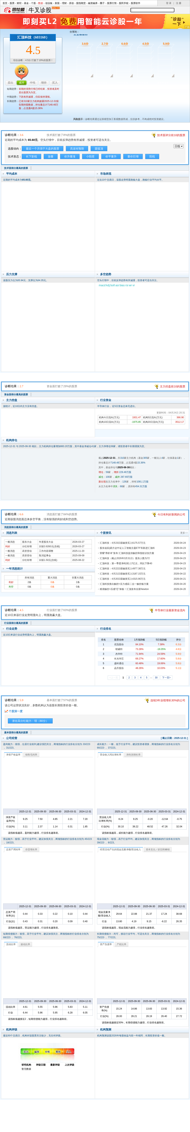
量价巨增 (133, 156)
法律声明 (105, 1118)
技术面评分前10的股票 (171, 135)
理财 (64, 3)
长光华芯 (119, 658)
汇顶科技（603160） (33, 37)
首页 (5, 3)
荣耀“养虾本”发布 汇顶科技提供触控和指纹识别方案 (127, 553)
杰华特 (119, 654)
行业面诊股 (142, 82)
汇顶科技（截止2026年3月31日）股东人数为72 (125, 558)
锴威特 (119, 649)
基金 (26, 3)
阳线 (152, 156)
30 (156, 677)
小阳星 (90, 156)
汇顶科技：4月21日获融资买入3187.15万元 (122, 573)
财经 (19, 3)
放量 (50, 156)
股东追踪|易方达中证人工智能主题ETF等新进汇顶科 (127, 548)
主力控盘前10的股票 (172, 386)
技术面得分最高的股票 (16, 168)
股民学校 (123, 3)
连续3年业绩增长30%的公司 (167, 700)
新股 (57, 3)
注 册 (178, 3)
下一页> (166, 677)
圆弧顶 (99, 148)
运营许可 (120, 1118)
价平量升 (111, 156)
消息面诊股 (122, 82)
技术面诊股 (81, 82)
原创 (71, 3)
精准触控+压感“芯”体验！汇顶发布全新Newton (124, 589)
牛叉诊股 (44, 10)
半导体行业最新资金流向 (170, 610)
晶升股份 (119, 668)
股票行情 (112, 3)
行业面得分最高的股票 (16, 623)
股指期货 (81, 3)
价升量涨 (69, 156)
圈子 (102, 3)
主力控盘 (11, 400)
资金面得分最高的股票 (16, 394)
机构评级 (11, 1029)
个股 (33, 3)
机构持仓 (11, 440)
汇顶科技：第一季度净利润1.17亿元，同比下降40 (126, 563)
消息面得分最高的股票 (16, 527)
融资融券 (93, 3)
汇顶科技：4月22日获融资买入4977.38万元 (122, 568)
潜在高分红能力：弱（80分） (30, 720)
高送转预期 (77, 148)
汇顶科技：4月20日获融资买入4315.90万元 (122, 578)
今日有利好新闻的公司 (171, 514)
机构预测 (105, 1029)
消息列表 (11, 532)
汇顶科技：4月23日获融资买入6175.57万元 (122, 543)
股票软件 (135, 3)
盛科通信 (119, 663)
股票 (12, 3)
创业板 (48, 3)
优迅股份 (119, 644)
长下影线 (31, 156)
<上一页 (113, 677)
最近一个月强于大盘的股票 (42, 148)
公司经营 (11, 738)
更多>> (184, 532)
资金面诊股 (101, 82)
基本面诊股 (163, 82)
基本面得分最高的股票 (16, 732)
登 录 (168, 3)
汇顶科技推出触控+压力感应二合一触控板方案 (124, 584)
